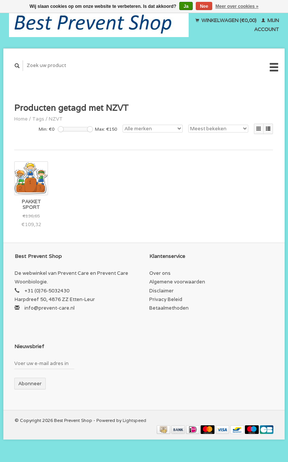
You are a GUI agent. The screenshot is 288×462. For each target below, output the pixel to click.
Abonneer (30, 383)
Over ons (160, 273)
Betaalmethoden (169, 308)
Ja (185, 6)
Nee (204, 6)
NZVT (56, 119)
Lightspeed (134, 420)
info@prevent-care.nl (49, 308)
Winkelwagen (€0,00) (226, 20)
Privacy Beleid (165, 299)
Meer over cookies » (237, 6)
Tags (38, 119)
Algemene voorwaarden (177, 282)
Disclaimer (161, 291)
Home (21, 119)
